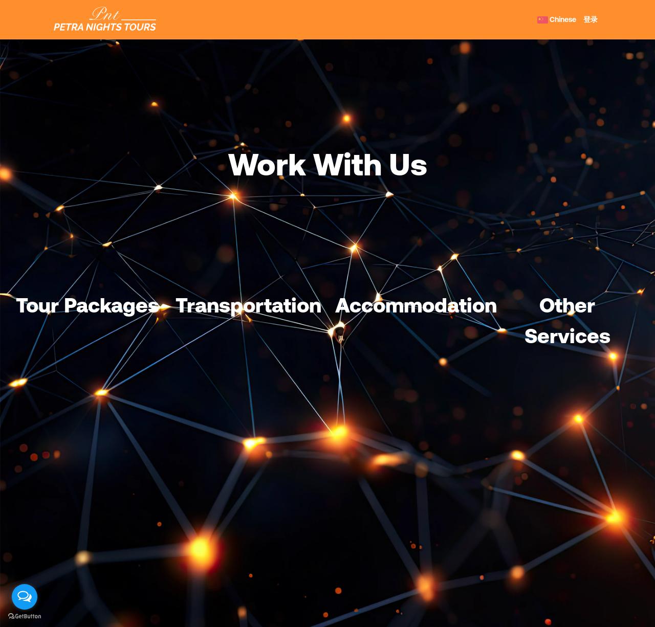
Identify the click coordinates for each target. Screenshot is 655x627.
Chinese (556, 19)
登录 (590, 19)
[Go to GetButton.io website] (24, 616)
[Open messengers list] (24, 597)
